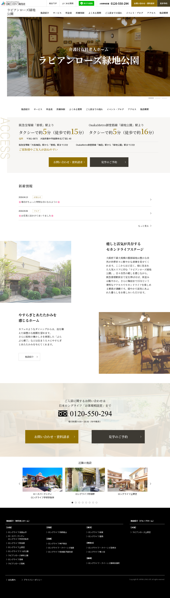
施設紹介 (45, 12)
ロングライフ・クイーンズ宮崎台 (102, 547)
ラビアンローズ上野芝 (141, 532)
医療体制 (80, 12)
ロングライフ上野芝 (16, 547)
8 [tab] (97, 503)
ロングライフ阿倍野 (16, 543)
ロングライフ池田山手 (17, 532)
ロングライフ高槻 (15, 559)
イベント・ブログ (134, 12)
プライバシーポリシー (33, 579)
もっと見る (143, 225)
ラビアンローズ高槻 (16, 563)
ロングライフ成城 (95, 532)
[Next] (150, 483)
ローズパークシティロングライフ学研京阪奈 (18, 537)
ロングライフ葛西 (95, 536)
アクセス (151, 12)
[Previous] (20, 483)
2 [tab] (76, 503)
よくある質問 (94, 12)
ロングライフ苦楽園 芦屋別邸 (60, 551)
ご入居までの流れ (113, 12)
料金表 (68, 12)
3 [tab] (79, 503)
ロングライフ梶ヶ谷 (96, 551)
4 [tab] (83, 503)
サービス (57, 12)
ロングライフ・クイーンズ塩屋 (61, 547)
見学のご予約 (109, 162)
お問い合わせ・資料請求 (68, 162)
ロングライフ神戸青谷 (57, 543)
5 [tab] (86, 503)
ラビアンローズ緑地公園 (18, 555)
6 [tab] (90, 503)
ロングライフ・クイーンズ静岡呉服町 (104, 563)
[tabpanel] (88, 56)
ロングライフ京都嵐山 (57, 532)
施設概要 (164, 12)
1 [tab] (73, 503)
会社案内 (12, 579)
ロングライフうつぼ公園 (18, 551)
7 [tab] (93, 503)
